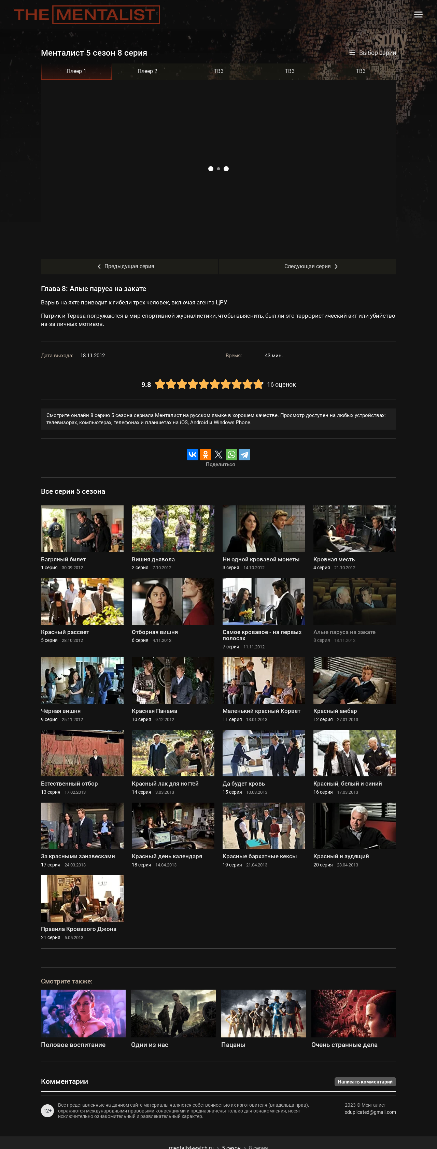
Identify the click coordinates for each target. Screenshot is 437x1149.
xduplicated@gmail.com (370, 1112)
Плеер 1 (76, 71)
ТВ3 (219, 71)
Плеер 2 (147, 71)
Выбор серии (372, 53)
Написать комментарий (365, 1082)
